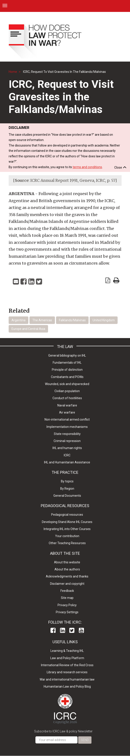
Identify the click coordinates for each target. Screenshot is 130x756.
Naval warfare (67, 405)
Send (85, 740)
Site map (67, 598)
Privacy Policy (67, 605)
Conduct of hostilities (67, 398)
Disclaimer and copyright (67, 583)
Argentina (18, 320)
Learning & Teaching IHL (67, 651)
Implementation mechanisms (67, 427)
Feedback (67, 590)
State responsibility (67, 434)
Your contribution (67, 536)
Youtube (81, 630)
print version (116, 280)
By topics (67, 481)
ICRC (67, 455)
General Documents (67, 495)
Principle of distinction (67, 369)
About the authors (67, 569)
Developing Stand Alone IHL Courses (67, 522)
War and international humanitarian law (67, 679)
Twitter (71, 630)
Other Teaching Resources (67, 543)
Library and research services (67, 672)
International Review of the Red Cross (67, 665)
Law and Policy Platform (67, 658)
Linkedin (62, 630)
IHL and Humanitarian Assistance (67, 462)
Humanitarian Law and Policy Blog (67, 686)
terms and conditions (87, 167)
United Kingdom (104, 320)
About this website (67, 562)
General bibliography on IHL (67, 355)
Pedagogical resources (67, 514)
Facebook (53, 630)
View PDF (108, 280)
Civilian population (67, 391)
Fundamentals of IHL (67, 362)
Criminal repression (67, 441)
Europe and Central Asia (28, 329)
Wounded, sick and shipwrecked (67, 384)
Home (13, 71)
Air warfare (67, 412)
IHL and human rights (67, 448)
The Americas (42, 320)
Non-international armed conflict (67, 419)
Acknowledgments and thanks (67, 576)
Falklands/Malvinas (72, 320)
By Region (67, 488)
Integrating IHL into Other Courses (67, 529)
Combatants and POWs (67, 377)
